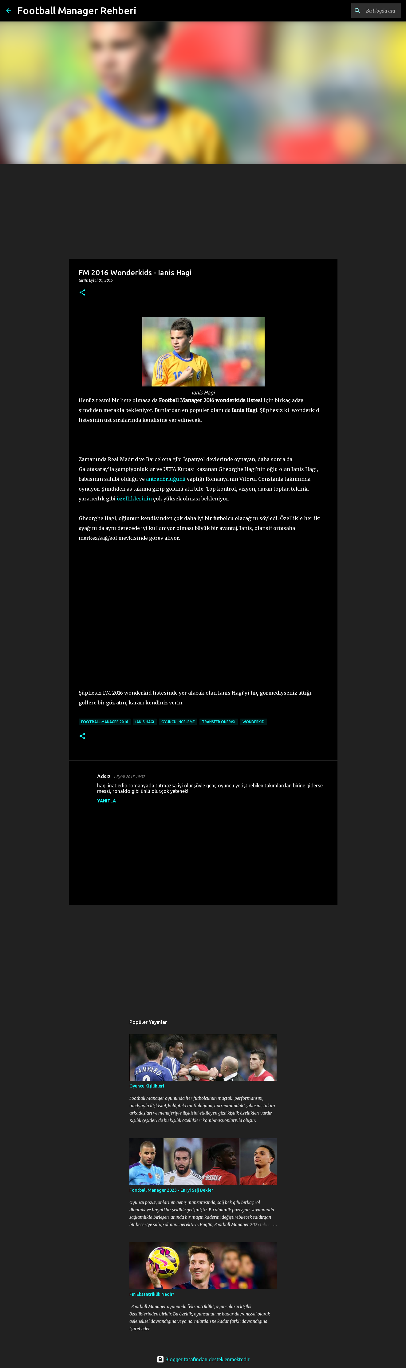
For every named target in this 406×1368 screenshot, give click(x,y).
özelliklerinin (134, 499)
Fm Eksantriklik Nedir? (151, 1294)
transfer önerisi (218, 722)
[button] (82, 293)
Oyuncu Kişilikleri (146, 1086)
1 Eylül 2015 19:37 (129, 776)
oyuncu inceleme (178, 722)
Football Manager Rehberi (76, 10)
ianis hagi (144, 722)
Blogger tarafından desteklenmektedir (203, 1359)
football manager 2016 (104, 722)
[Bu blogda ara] (369, 10)
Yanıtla (106, 800)
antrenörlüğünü (166, 479)
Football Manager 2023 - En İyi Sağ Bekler (171, 1190)
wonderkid (253, 722)
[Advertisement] (203, 210)
